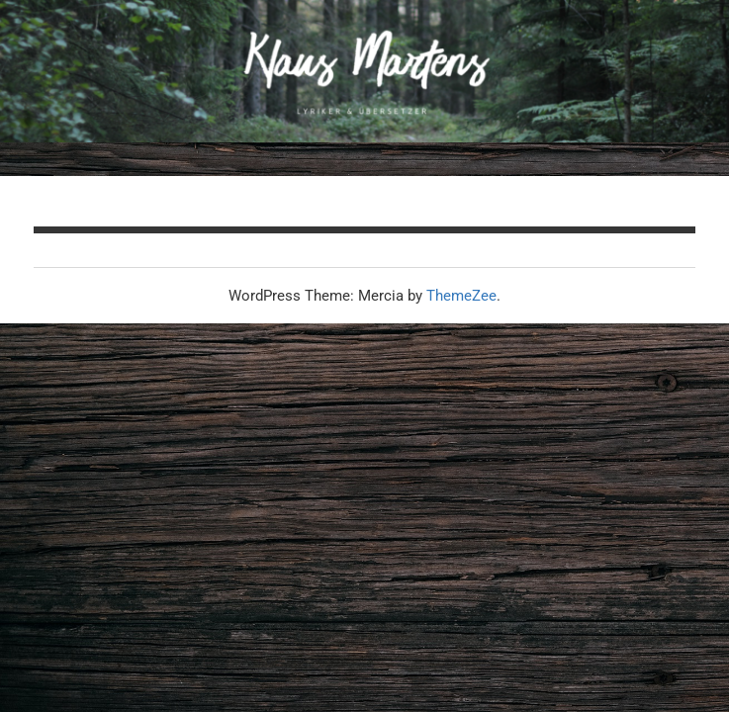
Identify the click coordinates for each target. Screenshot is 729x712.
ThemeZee (461, 296)
